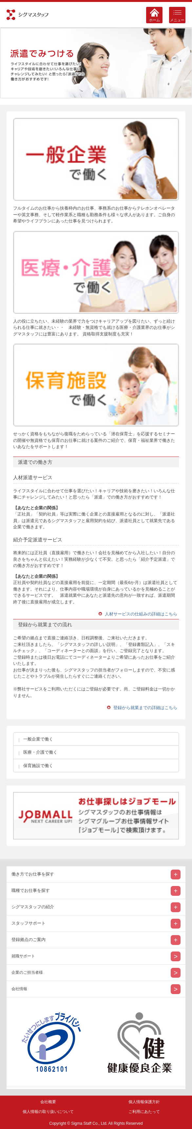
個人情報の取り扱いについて (48, 1111)
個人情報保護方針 (144, 1102)
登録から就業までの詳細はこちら (145, 707)
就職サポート (23, 956)
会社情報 (19, 989)
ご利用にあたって (144, 1111)
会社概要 (48, 1102)
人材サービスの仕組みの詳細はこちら (141, 614)
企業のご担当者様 (27, 972)
